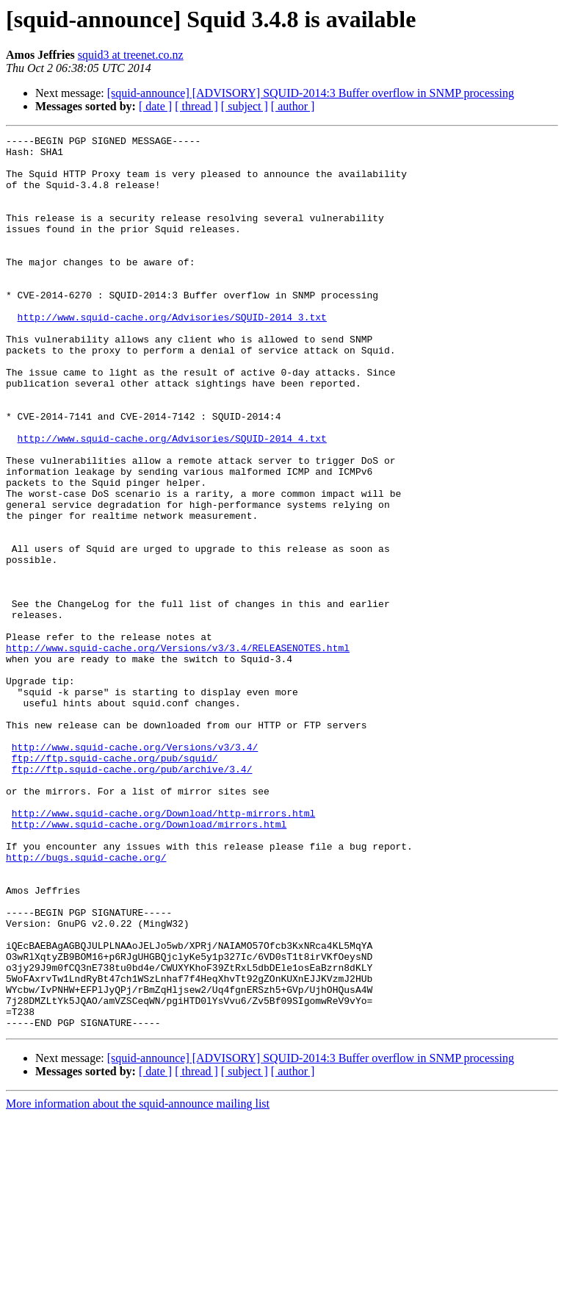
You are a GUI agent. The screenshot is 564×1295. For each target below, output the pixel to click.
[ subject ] (244, 106)
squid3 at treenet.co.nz (131, 55)
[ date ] (155, 106)
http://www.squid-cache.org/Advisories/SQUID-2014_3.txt (172, 354)
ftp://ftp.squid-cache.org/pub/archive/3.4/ (132, 896)
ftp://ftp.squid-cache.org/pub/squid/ (115, 883)
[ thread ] (196, 106)
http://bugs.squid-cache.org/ (86, 1002)
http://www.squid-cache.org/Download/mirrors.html (149, 962)
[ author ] (293, 106)
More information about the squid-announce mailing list (138, 1282)
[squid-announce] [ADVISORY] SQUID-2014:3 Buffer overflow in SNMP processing (310, 93)
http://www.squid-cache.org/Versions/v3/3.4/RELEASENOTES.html (178, 751)
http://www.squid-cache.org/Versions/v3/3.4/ (135, 870)
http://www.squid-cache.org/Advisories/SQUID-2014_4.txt (172, 499)
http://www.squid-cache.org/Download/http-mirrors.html (163, 949)
